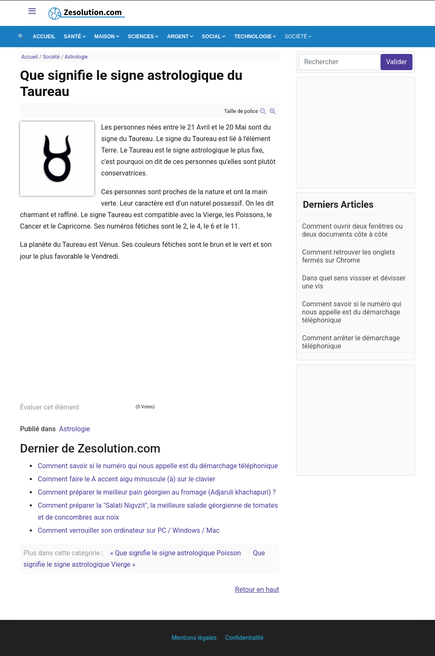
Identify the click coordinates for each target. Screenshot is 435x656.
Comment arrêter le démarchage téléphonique (351, 342)
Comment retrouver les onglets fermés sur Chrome (348, 256)
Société (296, 37)
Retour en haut (257, 589)
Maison (104, 37)
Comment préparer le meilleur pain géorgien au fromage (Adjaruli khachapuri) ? (157, 492)
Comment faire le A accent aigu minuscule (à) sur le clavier (126, 479)
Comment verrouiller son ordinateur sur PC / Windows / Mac (129, 530)
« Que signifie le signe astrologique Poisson (175, 553)
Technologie (252, 37)
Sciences (141, 37)
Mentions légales (194, 637)
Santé (72, 37)
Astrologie (74, 429)
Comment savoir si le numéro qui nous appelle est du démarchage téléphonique (158, 466)
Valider (396, 62)
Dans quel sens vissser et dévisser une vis (354, 282)
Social (211, 37)
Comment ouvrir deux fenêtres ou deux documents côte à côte (352, 230)
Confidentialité (244, 637)
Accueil (44, 37)
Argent (178, 37)
